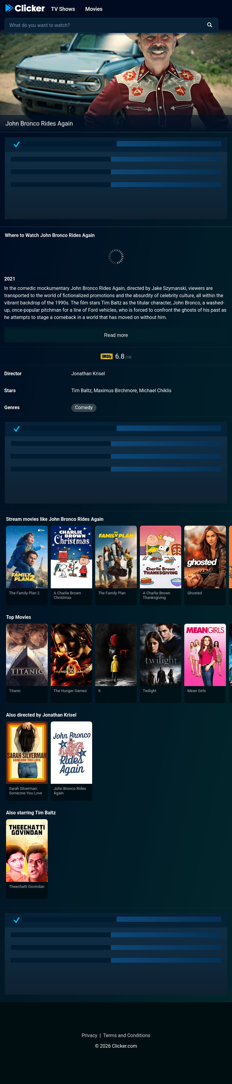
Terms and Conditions (126, 1035)
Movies (93, 9)
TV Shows (63, 9)
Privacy (89, 1035)
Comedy (84, 407)
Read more (116, 335)
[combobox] (111, 25)
